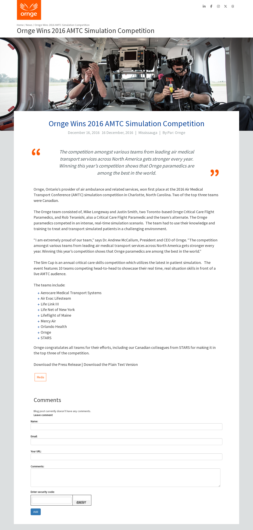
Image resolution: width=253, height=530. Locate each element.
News (29, 25)
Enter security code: (43, 492)
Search (191, 6)
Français (154, 6)
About (91, 6)
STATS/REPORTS (201, 15)
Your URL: (36, 451)
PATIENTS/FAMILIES (136, 15)
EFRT (178, 6)
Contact (125, 6)
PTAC (167, 6)
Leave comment (43, 415)
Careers (140, 6)
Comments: (37, 466)
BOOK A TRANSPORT (100, 15)
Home (20, 25)
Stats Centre (107, 6)
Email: (34, 436)
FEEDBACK (228, 15)
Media (40, 377)
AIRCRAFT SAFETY (170, 15)
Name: (34, 421)
